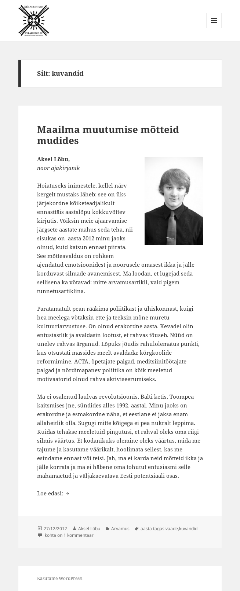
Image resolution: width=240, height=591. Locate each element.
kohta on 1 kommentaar (69, 535)
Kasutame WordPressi (60, 578)
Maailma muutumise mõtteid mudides (108, 135)
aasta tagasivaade (159, 528)
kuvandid (188, 528)
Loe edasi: (53, 493)
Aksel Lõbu (89, 528)
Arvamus (120, 528)
